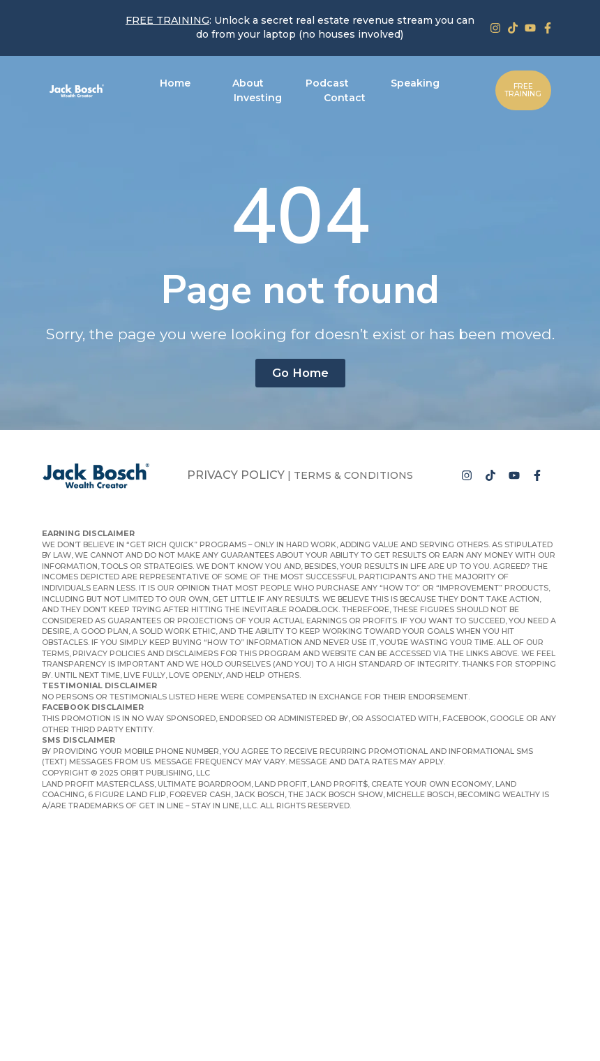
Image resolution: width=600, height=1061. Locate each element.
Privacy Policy (236, 475)
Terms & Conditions (353, 475)
